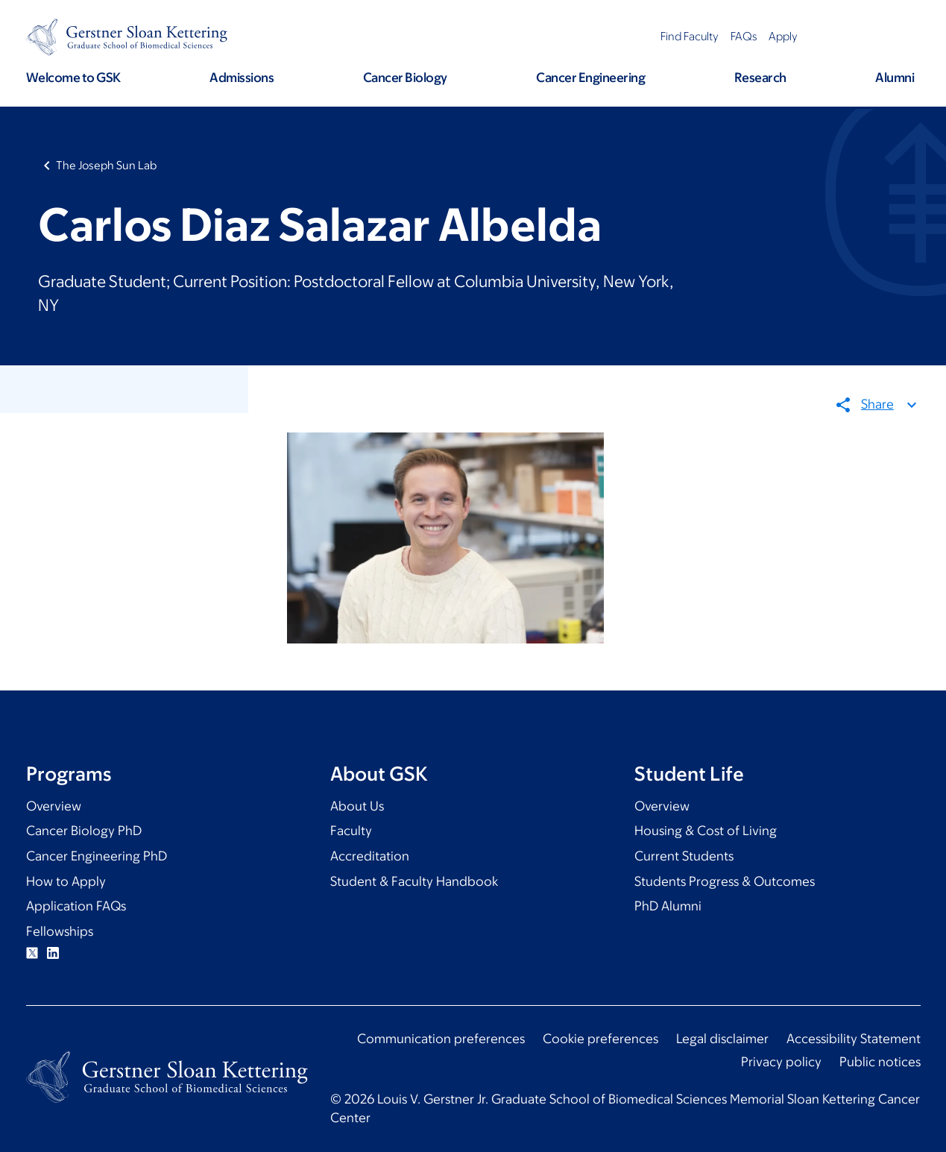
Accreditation (369, 856)
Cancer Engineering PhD (96, 856)
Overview (53, 806)
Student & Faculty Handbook (414, 881)
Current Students (684, 856)
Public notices (880, 1061)
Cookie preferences (600, 1038)
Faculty (351, 830)
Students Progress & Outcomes (724, 881)
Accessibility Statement (853, 1038)
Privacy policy (781, 1061)
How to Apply (66, 881)
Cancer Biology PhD (84, 830)
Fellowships (59, 931)
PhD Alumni (667, 905)
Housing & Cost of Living (705, 830)
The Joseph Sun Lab (106, 165)
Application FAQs (76, 905)
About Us (357, 806)
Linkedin (53, 953)
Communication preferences (441, 1038)
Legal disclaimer (722, 1038)
